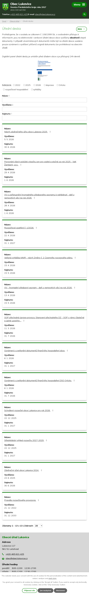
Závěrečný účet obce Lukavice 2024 (23, 470)
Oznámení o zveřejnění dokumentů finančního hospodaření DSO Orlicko (40, 380)
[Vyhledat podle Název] (44, 100)
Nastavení (60, 590)
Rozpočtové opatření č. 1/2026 (21, 227)
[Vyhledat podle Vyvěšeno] (44, 109)
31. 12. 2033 (10, 515)
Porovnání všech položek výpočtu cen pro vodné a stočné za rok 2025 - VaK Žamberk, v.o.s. (40, 163)
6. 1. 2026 (9, 358)
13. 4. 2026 (9, 295)
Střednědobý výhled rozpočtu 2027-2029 (26, 440)
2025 (27, 85)
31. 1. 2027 (9, 243)
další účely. (53, 578)
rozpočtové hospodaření (16, 89)
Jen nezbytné (45, 590)
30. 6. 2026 (9, 147)
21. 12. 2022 (10, 508)
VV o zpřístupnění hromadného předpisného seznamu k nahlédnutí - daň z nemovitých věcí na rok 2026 (39, 196)
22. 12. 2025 (10, 418)
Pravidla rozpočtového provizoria (22, 500)
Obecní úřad (14, 21)
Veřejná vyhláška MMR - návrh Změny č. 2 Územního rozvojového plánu (40, 257)
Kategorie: (6, 85)
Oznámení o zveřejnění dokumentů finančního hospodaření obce (36, 350)
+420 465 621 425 (15, 554)
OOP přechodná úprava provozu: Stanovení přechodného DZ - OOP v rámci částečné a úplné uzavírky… (44, 319)
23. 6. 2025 (9, 478)
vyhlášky (37, 89)
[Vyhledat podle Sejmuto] (44, 118)
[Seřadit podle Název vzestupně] (9, 95)
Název (5, 95)
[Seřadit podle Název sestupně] (9, 96)
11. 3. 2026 (9, 328)
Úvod (4, 21)
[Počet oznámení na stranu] (38, 525)
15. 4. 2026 (9, 265)
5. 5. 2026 (9, 139)
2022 (17, 85)
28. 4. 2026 (9, 205)
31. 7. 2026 (9, 336)
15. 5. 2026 (9, 273)
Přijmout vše (29, 590)
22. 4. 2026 (9, 235)
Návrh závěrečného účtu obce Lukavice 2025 (27, 131)
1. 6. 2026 (9, 180)
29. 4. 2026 (9, 172)
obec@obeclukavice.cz (17, 558)
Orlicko (62, 85)
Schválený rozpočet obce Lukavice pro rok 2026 (29, 410)
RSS (82, 29)
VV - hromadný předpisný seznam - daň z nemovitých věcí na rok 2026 (40, 287)
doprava (50, 85)
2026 (38, 85)
